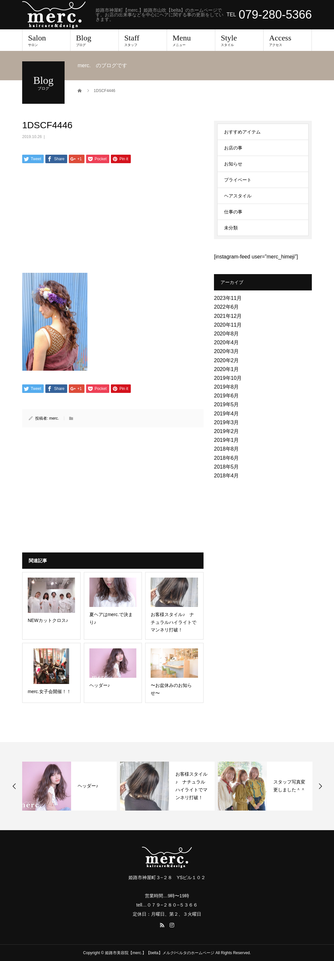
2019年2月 (226, 431)
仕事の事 (233, 211)
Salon (46, 40)
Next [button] (320, 786)
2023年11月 (228, 298)
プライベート (237, 179)
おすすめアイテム (242, 131)
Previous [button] (14, 786)
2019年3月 (226, 422)
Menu (191, 40)
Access (287, 40)
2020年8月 (226, 333)
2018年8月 (226, 449)
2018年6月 (226, 458)
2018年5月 (226, 467)
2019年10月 (228, 378)
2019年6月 (226, 395)
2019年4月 (226, 413)
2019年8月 (226, 387)
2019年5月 (226, 404)
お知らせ (233, 163)
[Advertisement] (113, 220)
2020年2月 (226, 360)
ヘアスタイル (237, 195)
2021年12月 (228, 316)
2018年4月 (226, 475)
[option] (69, 786)
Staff (142, 40)
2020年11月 (228, 325)
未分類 (231, 227)
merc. (54, 418)
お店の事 (233, 147)
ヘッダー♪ (88, 785)
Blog (94, 40)
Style (239, 40)
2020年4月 (226, 342)
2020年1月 (226, 369)
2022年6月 (226, 307)
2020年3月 (226, 351)
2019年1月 (226, 440)
